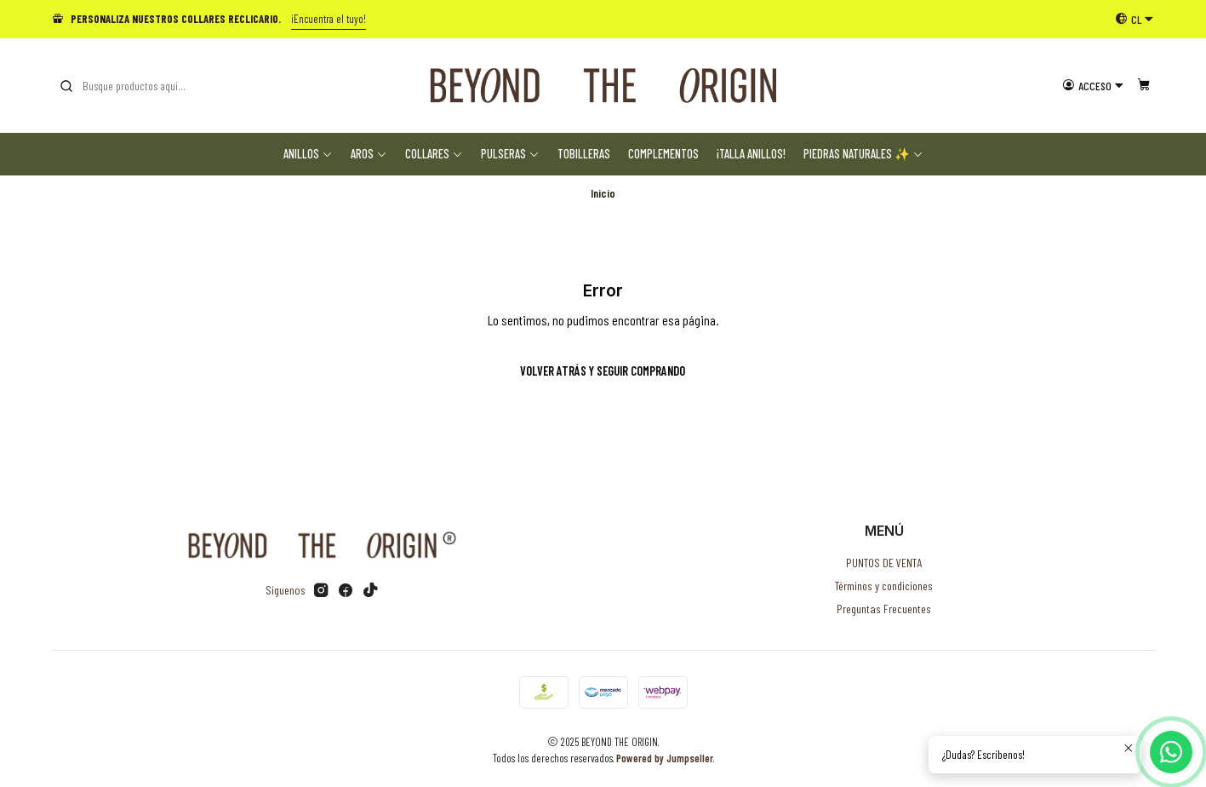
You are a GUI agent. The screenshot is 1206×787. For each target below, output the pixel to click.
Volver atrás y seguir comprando (602, 371)
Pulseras (510, 153)
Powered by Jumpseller (664, 758)
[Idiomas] (1134, 19)
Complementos (663, 153)
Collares (434, 153)
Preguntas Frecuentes (884, 608)
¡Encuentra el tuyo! (328, 19)
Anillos (308, 153)
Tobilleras (583, 153)
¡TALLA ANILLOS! (751, 153)
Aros (369, 153)
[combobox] (145, 86)
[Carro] (1144, 85)
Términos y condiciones (884, 585)
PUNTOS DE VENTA (884, 562)
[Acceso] (1093, 85)
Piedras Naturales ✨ (863, 153)
